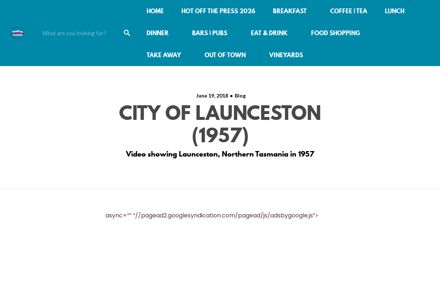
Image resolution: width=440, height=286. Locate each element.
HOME (155, 11)
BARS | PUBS (209, 33)
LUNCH (394, 11)
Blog (240, 95)
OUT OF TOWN (225, 55)
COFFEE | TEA (348, 11)
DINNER (158, 33)
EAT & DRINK (269, 33)
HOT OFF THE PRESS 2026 (218, 11)
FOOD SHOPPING (335, 33)
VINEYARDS (286, 55)
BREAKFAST (290, 11)
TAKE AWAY (164, 55)
